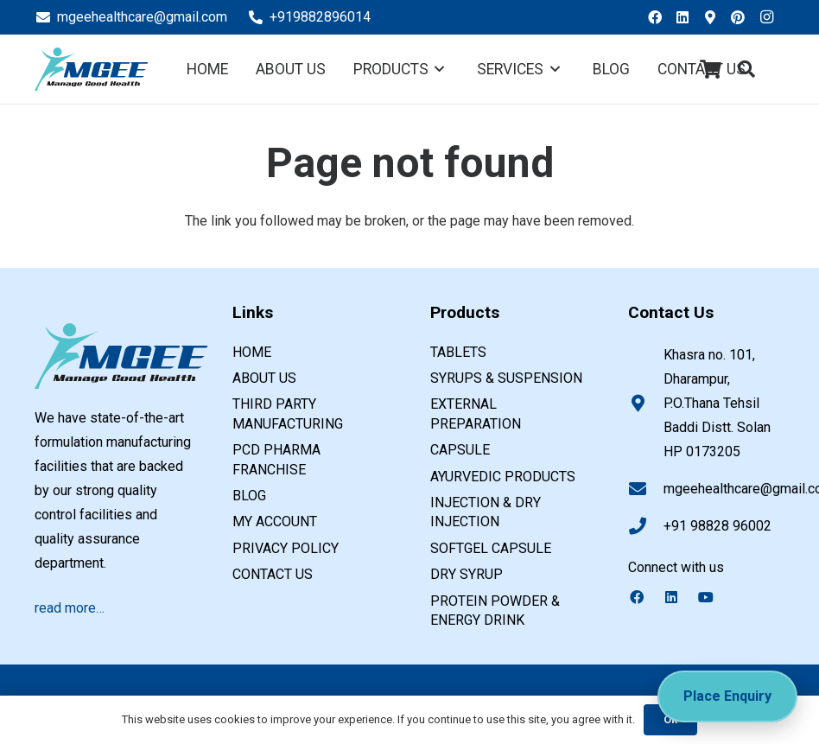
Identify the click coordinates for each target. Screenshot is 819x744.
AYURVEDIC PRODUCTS (502, 476)
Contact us (272, 574)
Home (251, 352)
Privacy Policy (285, 548)
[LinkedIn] (688, 17)
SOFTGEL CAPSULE (490, 548)
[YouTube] (714, 597)
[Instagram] (770, 17)
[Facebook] (660, 17)
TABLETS (458, 352)
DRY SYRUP (466, 574)
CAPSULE (460, 450)
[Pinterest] (743, 17)
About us (264, 378)
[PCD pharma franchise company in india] (91, 69)
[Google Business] (715, 17)
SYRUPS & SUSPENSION (506, 378)
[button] (746, 69)
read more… (70, 608)
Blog (249, 495)
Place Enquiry (727, 696)
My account (274, 521)
